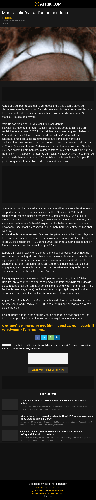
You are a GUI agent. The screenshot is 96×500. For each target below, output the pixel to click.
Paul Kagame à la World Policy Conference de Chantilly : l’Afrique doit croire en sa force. (52, 433)
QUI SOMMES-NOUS (39, 491)
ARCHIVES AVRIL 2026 (40, 493)
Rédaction (7, 18)
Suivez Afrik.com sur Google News (48, 370)
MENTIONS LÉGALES (56, 491)
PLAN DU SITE (55, 488)
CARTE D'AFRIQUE (42, 488)
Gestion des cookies (57, 493)
